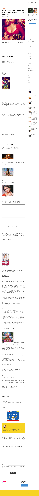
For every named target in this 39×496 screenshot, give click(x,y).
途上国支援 (29, 85)
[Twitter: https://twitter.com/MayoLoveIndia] (2, 482)
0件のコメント (6, 16)
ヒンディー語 (29, 63)
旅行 (28, 75)
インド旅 (29, 51)
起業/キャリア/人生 (30, 82)
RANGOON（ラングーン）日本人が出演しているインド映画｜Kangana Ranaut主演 (19, 438)
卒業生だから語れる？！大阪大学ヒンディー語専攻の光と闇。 (34, 108)
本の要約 (29, 77)
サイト (2, 464)
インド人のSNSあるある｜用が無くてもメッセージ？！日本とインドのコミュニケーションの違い (34, 113)
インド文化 (29, 46)
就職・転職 (29, 73)
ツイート (29, 28)
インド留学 (29, 58)
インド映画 (3, 8)
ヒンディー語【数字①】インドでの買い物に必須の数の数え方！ (34, 118)
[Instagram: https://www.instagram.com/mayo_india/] (4, 482)
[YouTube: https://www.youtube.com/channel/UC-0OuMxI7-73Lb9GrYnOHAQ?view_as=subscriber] (6, 482)
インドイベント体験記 (31, 41)
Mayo (3, 1)
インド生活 (29, 56)
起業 (28, 80)
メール (3, 461)
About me (32, 2)
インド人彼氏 (29, 44)
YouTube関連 (29, 36)
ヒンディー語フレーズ (31, 65)
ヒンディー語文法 (30, 68)
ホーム (28, 2)
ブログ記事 (35, 2)
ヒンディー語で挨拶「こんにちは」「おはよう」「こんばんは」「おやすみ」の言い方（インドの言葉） (34, 94)
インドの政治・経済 (30, 39)
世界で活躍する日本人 (31, 70)
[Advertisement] (13, 246)
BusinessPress (35, 493)
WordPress (28, 493)
